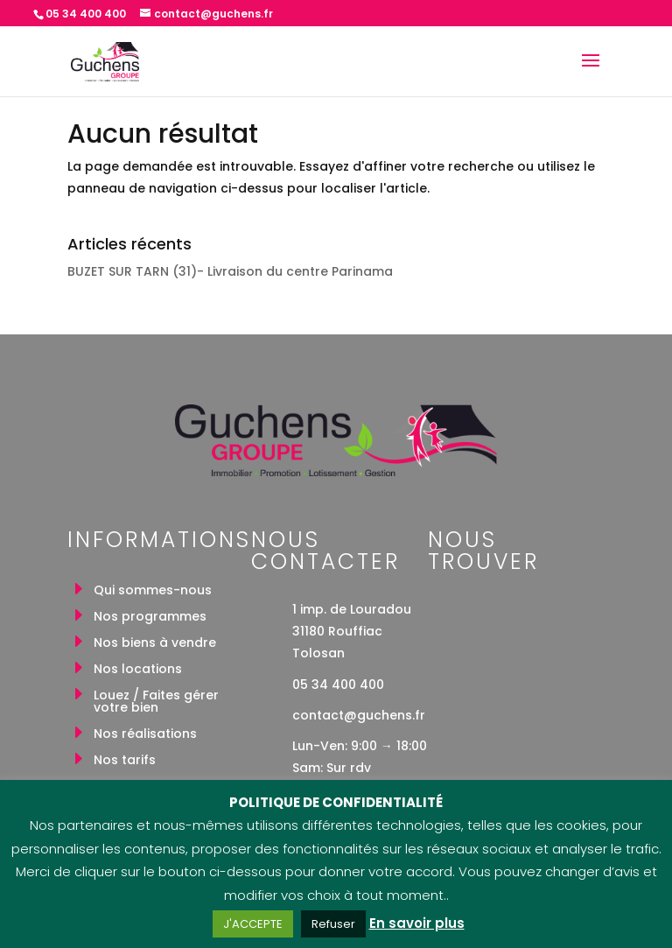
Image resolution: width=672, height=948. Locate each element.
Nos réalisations (145, 734)
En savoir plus (417, 923)
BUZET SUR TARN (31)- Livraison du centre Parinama (230, 271)
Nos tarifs (125, 761)
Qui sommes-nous (153, 591)
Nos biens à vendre (155, 643)
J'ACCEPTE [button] (253, 924)
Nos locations (138, 670)
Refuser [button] (333, 924)
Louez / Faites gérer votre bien (156, 702)
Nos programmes (150, 617)
